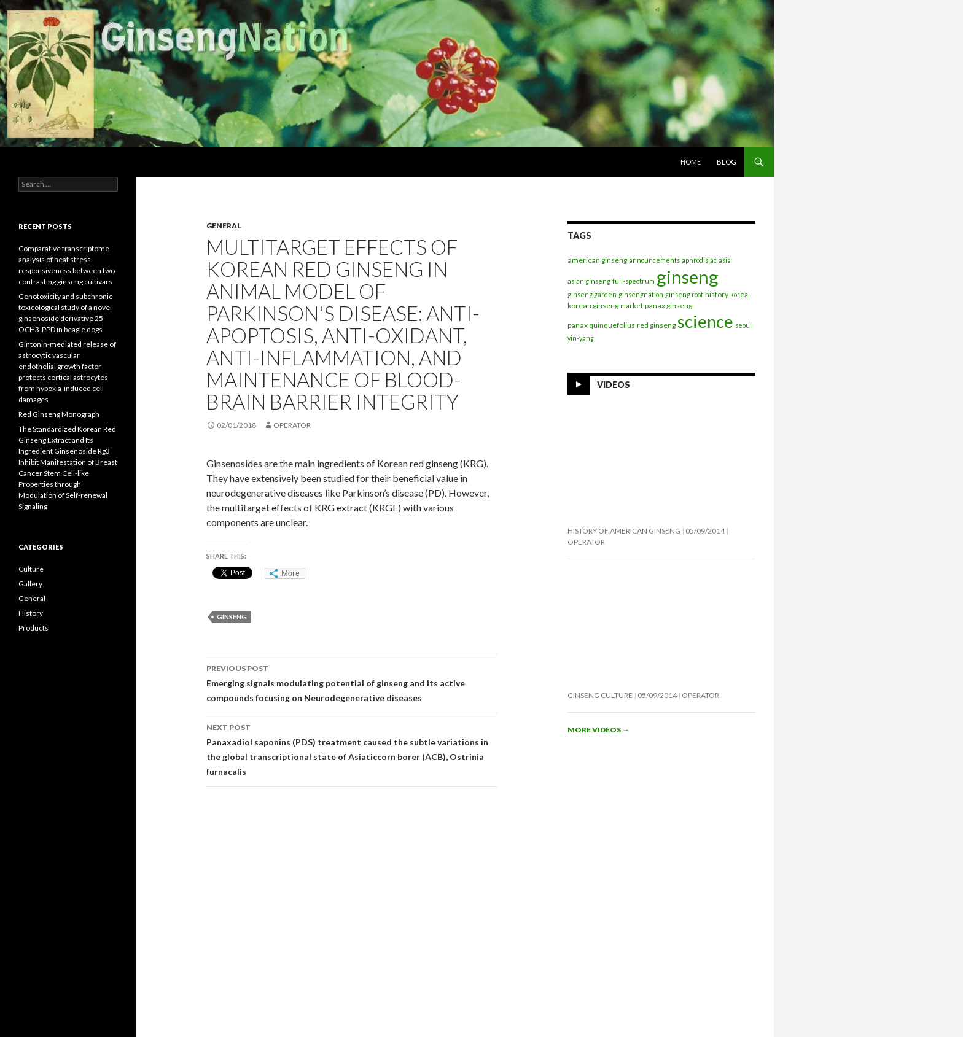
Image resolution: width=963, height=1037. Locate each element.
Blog (726, 162)
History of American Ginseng (623, 530)
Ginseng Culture (600, 695)
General (223, 225)
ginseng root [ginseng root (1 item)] (684, 294)
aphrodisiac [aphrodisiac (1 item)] (699, 260)
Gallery (30, 583)
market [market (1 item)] (631, 305)
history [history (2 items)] (716, 294)
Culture (31, 568)
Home (690, 162)
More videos (598, 729)
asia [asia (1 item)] (725, 260)
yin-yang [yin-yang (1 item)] (580, 338)
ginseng (232, 617)
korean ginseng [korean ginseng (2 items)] (592, 305)
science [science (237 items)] (705, 321)
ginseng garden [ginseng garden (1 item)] (592, 294)
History (30, 613)
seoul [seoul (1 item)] (743, 325)
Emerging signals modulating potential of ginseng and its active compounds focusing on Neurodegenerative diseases (351, 682)
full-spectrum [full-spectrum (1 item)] (633, 281)
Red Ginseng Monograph (58, 414)
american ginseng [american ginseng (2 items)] (597, 260)
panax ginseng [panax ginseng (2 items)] (668, 305)
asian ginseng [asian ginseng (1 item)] (588, 281)
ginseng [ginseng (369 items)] (688, 276)
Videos (613, 384)
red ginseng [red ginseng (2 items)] (656, 325)
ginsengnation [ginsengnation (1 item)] (640, 294)
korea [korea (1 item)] (739, 294)
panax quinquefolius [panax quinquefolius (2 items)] (601, 325)
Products (33, 627)
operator (292, 425)
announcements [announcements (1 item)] (654, 260)
